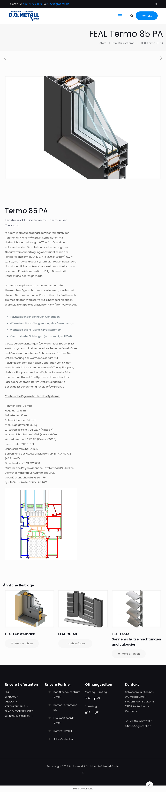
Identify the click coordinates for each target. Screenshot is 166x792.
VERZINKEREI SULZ (15, 706)
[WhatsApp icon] (155, 4)
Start (103, 43)
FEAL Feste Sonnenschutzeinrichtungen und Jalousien (136, 639)
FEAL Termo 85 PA (152, 43)
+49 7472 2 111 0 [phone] (32, 4)
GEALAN (9, 701)
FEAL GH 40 (67, 634)
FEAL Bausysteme (123, 43)
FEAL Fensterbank (20, 634)
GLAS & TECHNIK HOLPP (19, 711)
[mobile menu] (120, 16)
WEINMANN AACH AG (17, 716)
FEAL (7, 692)
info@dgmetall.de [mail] (58, 4)
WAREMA (10, 697)
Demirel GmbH (63, 731)
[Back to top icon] (149, 785)
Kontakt (147, 15)
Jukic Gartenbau (64, 739)
